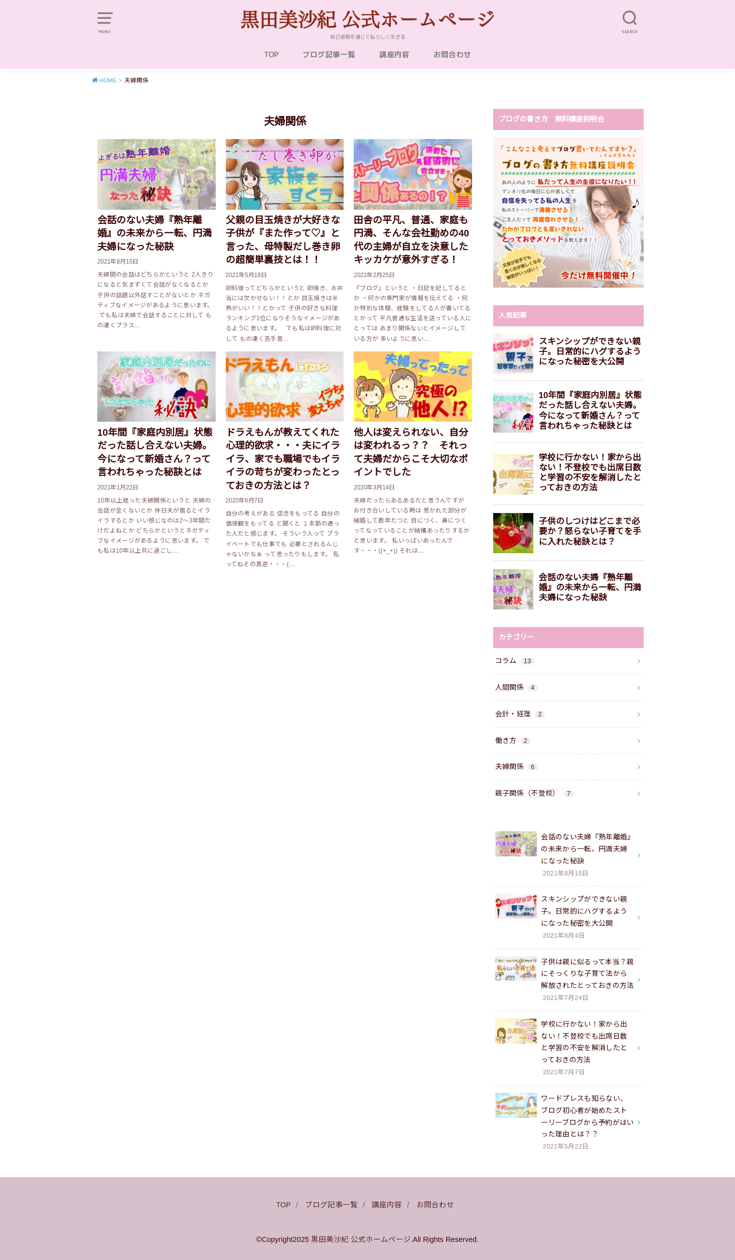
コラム (514, 661)
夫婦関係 (516, 767)
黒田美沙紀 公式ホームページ (361, 1239)
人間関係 (516, 687)
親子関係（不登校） (534, 793)
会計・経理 (520, 714)
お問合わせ (452, 54)
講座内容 (394, 54)
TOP (271, 54)
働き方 (513, 740)
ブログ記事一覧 (329, 54)
